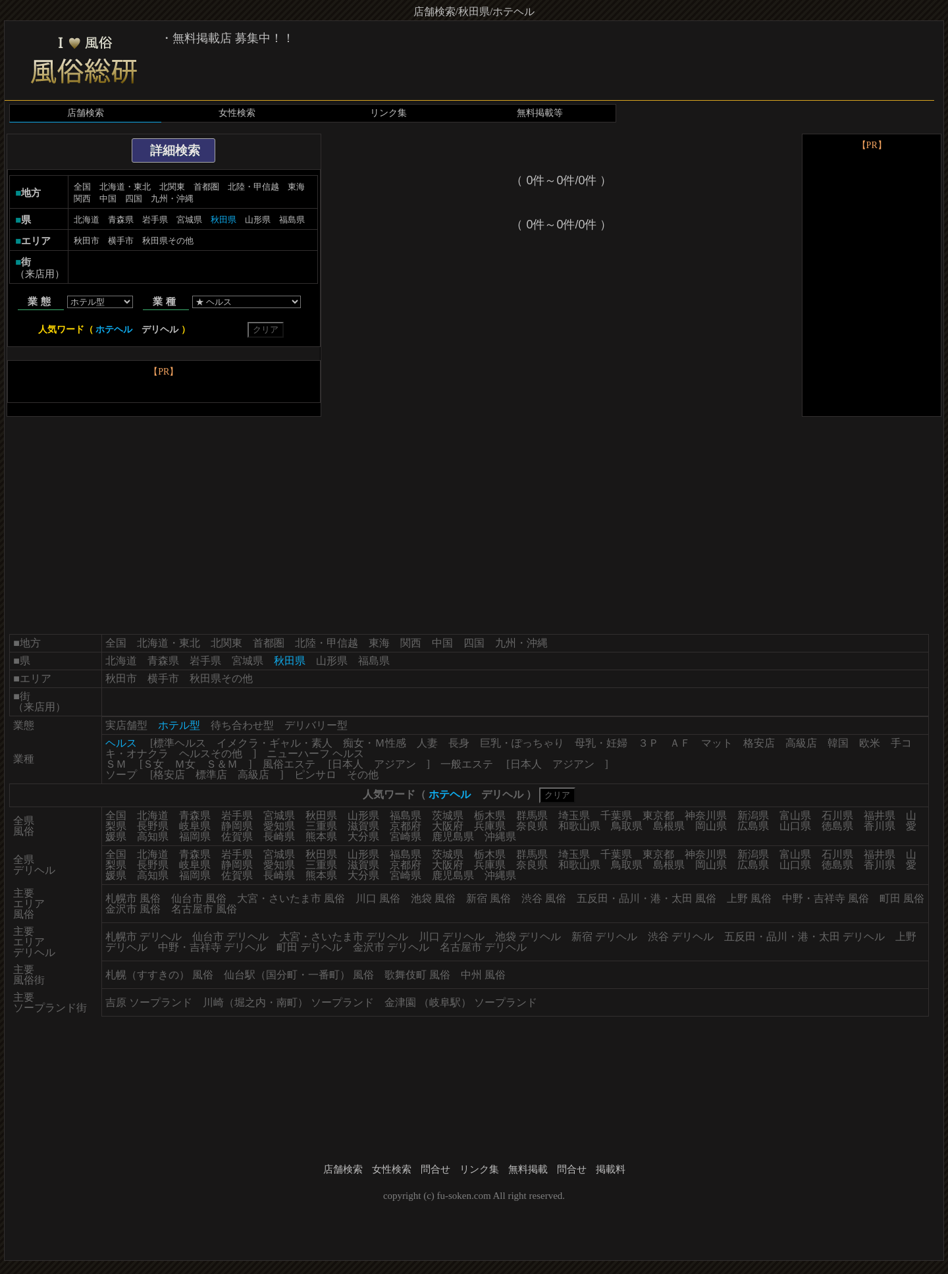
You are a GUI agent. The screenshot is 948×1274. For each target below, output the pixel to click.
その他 (363, 774)
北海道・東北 (125, 187)
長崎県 (279, 836)
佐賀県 (237, 836)
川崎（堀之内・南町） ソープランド (288, 1002)
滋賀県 (363, 826)
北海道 (86, 220)
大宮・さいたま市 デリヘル (343, 936)
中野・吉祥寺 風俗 (825, 898)
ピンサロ (315, 774)
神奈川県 (706, 815)
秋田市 (86, 241)
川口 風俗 (378, 898)
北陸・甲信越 (253, 187)
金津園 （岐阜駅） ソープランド (460, 1002)
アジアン (395, 764)
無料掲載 (528, 1169)
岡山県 (711, 826)
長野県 (153, 826)
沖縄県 (500, 836)
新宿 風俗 (488, 898)
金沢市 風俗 (133, 909)
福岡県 (195, 836)
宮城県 (189, 220)
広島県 (753, 826)
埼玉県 (574, 815)
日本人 (347, 764)
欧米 (869, 743)
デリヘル (160, 329)
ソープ (121, 774)
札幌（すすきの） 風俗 (159, 974)
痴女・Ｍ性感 (374, 743)
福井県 (879, 815)
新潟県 (753, 815)
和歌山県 (579, 826)
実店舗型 (126, 725)
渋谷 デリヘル (681, 936)
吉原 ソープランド (148, 1002)
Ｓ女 (153, 764)
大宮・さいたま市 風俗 (291, 898)
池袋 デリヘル (528, 936)
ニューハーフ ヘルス (315, 753)
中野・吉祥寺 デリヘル (212, 947)
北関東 (172, 187)
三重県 (321, 826)
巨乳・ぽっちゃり (522, 743)
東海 (296, 187)
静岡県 (237, 826)
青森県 (121, 220)
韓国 (838, 743)
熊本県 (321, 836)
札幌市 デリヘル (143, 936)
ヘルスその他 (210, 753)
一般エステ (466, 764)
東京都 (658, 815)
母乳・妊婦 (601, 743)
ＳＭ (115, 764)
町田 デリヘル (309, 947)
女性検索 (237, 113)
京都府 (405, 826)
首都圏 (206, 187)
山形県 (258, 220)
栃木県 (490, 815)
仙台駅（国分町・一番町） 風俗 (299, 974)
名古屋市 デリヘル (483, 947)
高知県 (153, 836)
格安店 (759, 743)
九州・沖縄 (172, 198)
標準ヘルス (179, 743)
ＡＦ (680, 743)
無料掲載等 (540, 113)
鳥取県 (627, 826)
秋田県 (321, 815)
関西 (82, 198)
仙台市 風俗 (198, 898)
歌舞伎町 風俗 (417, 974)
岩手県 (155, 220)
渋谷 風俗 (543, 898)
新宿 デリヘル (604, 936)
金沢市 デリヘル (391, 947)
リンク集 (388, 113)
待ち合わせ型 (242, 725)
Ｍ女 (185, 764)
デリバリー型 (316, 725)
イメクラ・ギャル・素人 (274, 743)
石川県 (837, 815)
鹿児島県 (453, 836)
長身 (458, 743)
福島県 (292, 220)
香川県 (879, 826)
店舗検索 (85, 113)
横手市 (121, 241)
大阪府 (447, 826)
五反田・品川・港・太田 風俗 (646, 898)
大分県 (363, 836)
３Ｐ (648, 743)
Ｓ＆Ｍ (222, 764)
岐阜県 (195, 826)
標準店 (211, 774)
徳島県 (837, 826)
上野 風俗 (749, 898)
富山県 (795, 815)
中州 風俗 (483, 974)
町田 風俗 (902, 898)
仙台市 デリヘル (230, 936)
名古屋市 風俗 (204, 909)
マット (717, 743)
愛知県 (279, 826)
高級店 (801, 743)
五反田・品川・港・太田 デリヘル (804, 936)
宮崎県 (405, 836)
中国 (108, 198)
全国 (82, 187)
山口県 (795, 826)
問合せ (435, 1169)
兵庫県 (490, 826)
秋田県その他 (168, 241)
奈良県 (532, 826)
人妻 (427, 743)
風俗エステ (289, 764)
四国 (133, 198)
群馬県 (532, 815)
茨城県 (447, 815)
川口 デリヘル (452, 936)
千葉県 (616, 815)
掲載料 (610, 1169)
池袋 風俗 (433, 898)
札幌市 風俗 (133, 898)
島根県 (669, 826)
